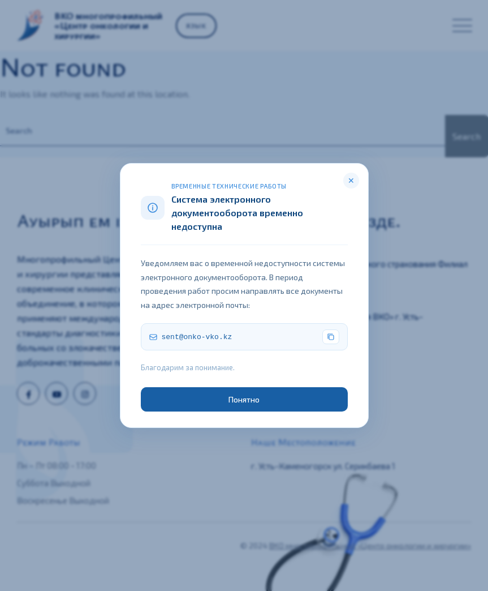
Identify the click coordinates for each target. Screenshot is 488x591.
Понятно (244, 399)
